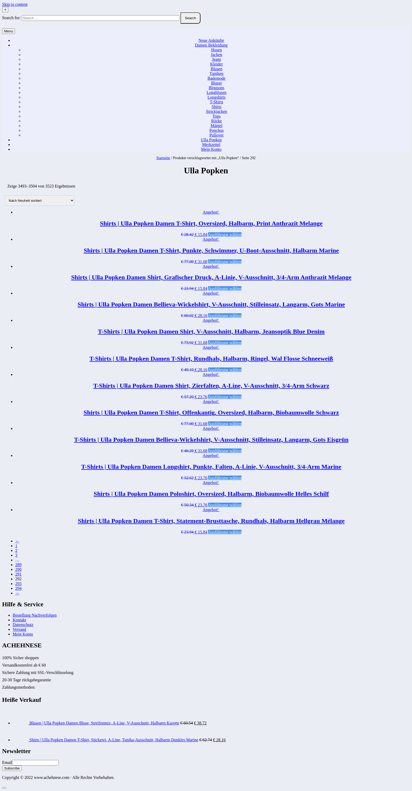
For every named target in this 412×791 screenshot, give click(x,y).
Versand (19, 629)
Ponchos (216, 130)
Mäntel (216, 125)
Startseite (163, 158)
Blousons (216, 87)
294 (18, 588)
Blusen (216, 69)
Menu (8, 31)
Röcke (216, 121)
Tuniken (217, 73)
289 (18, 564)
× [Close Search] (5, 10)
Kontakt (19, 620)
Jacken (216, 54)
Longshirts (216, 97)
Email (7, 762)
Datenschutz (23, 624)
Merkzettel (211, 144)
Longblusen (216, 92)
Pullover (216, 135)
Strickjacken (216, 111)
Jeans (216, 59)
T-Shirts (216, 102)
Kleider (216, 64)
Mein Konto (211, 149)
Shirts (216, 106)
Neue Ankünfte (211, 40)
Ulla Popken (211, 140)
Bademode (216, 78)
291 (18, 574)
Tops (217, 116)
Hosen (216, 50)
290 (18, 569)
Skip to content (15, 4)
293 (18, 583)
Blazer (216, 83)
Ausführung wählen (224, 234)
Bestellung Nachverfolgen (35, 615)
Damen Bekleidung (211, 45)
